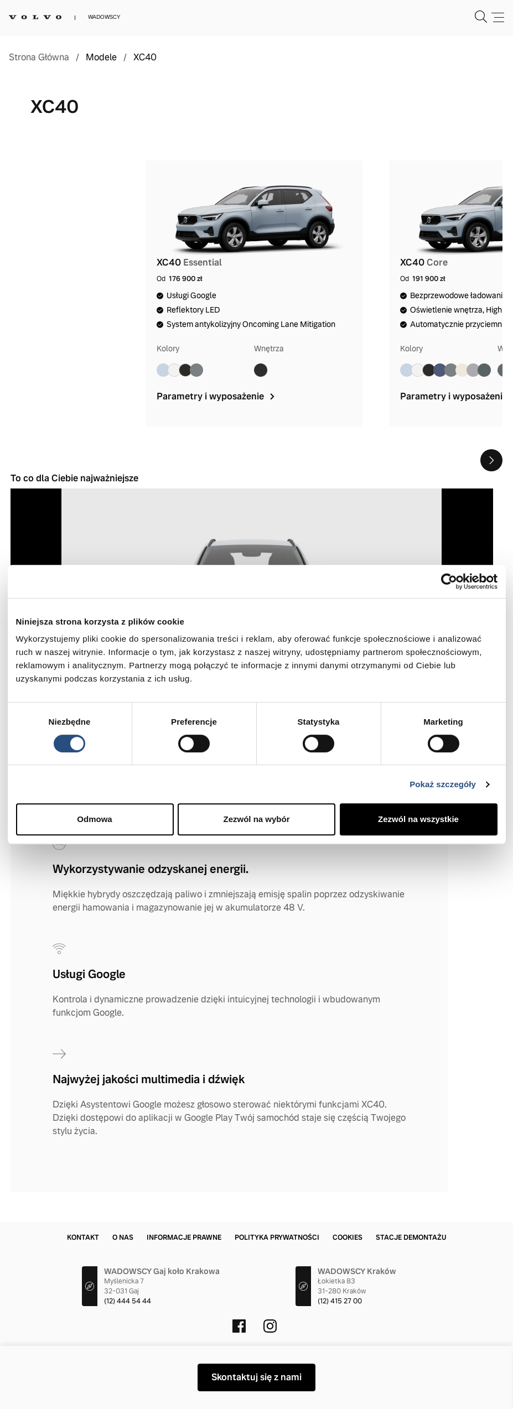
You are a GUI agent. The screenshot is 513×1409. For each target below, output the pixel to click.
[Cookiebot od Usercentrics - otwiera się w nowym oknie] (449, 581)
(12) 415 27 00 (340, 1301)
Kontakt (83, 1237)
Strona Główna (39, 57)
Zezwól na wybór (256, 819)
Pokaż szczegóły (443, 784)
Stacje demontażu (411, 1237)
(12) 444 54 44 (127, 1301)
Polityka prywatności (277, 1237)
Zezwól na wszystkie (418, 819)
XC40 (145, 57)
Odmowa (94, 819)
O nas (122, 1237)
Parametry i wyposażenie (217, 396)
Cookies (347, 1237)
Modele (101, 57)
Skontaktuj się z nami (256, 1377)
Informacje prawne (184, 1237)
